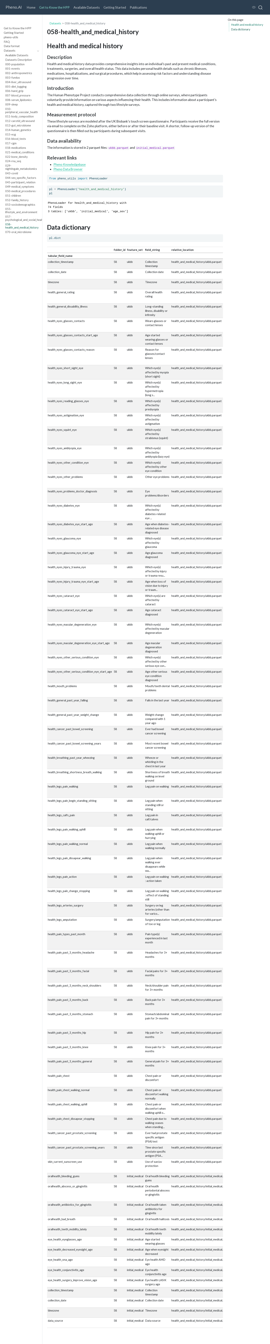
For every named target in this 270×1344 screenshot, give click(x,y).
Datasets (55, 23)
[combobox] (260, 7)
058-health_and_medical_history (85, 23)
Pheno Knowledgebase (69, 164)
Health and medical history (247, 24)
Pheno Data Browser (68, 169)
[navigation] (19, 50)
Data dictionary (240, 29)
